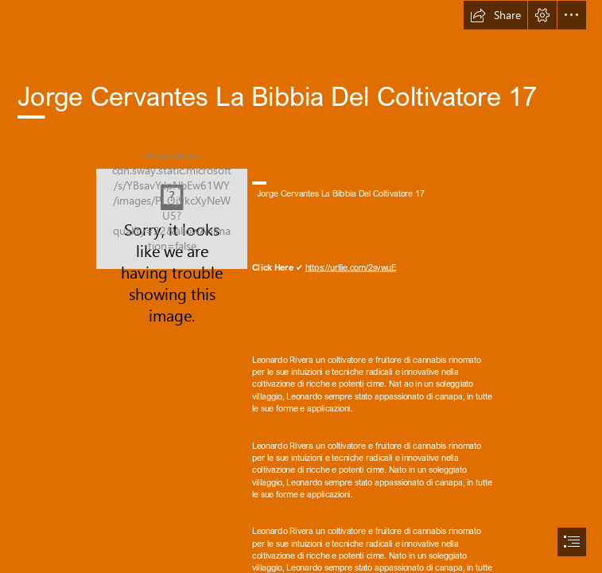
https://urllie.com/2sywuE (350, 267)
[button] (495, 15)
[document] (301, 286)
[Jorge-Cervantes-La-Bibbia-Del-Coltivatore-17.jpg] (171, 219)
